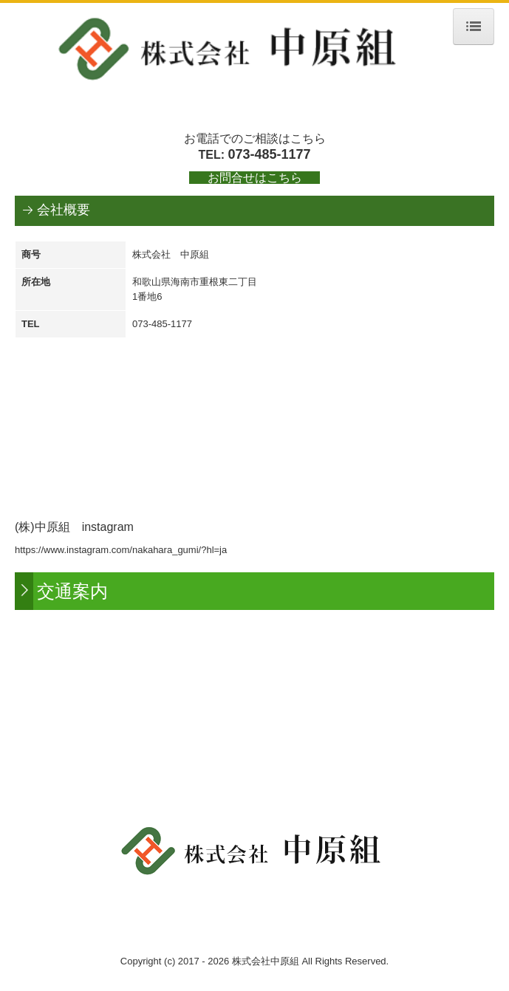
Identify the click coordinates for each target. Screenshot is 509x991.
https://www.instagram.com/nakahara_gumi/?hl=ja (121, 549)
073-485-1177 (269, 154)
